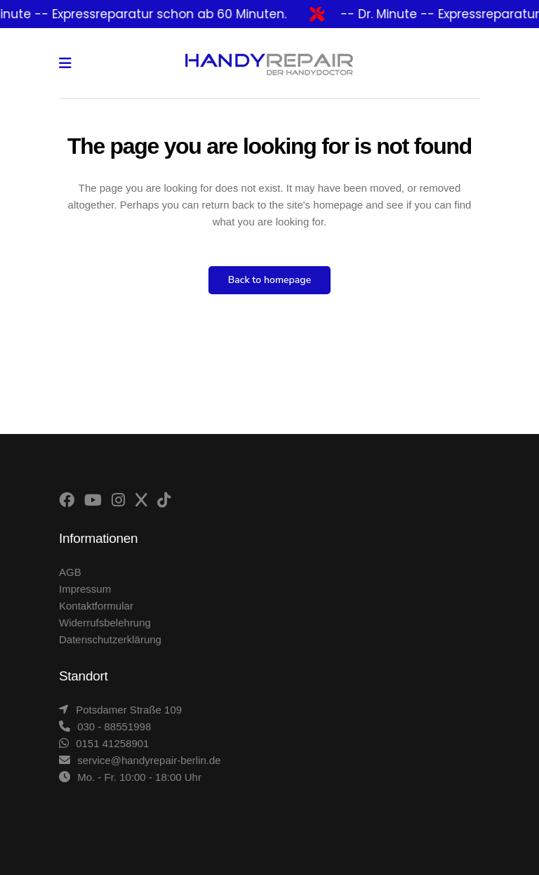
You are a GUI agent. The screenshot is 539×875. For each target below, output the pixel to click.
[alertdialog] (269, 14)
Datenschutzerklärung (110, 639)
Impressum (85, 589)
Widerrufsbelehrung (105, 623)
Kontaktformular (96, 606)
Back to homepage (269, 280)
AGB (70, 572)
